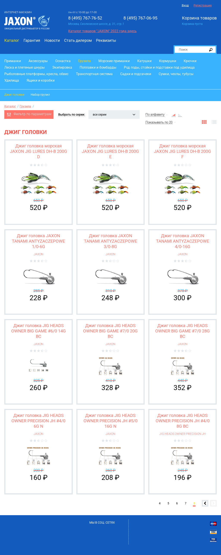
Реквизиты (106, 40)
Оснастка (63, 61)
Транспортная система (94, 74)
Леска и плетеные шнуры (24, 67)
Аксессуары (38, 61)
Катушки (144, 61)
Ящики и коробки (41, 80)
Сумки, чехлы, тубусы (176, 74)
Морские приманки (114, 61)
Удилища (11, 80)
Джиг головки (14, 94)
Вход (185, 5)
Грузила (84, 61)
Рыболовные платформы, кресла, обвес (36, 74)
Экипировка (62, 67)
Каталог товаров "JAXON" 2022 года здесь (102, 31)
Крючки (190, 61)
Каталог (11, 40)
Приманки (12, 61)
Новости (52, 40)
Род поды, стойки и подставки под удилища (159, 67)
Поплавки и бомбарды (98, 67)
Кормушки (167, 61)
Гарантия (32, 40)
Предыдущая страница (205, 503)
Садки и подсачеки (135, 74)
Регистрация (203, 5)
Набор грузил (40, 94)
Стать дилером (78, 40)
